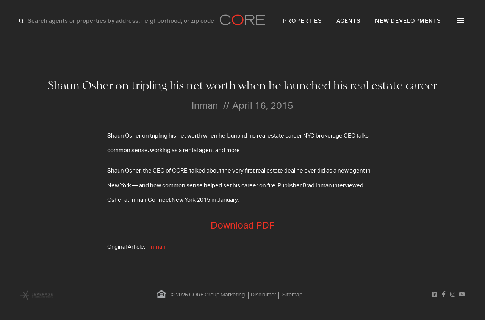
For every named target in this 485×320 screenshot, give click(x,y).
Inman (157, 247)
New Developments (408, 21)
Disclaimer (263, 295)
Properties (302, 21)
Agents (348, 21)
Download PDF (242, 226)
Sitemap (292, 295)
